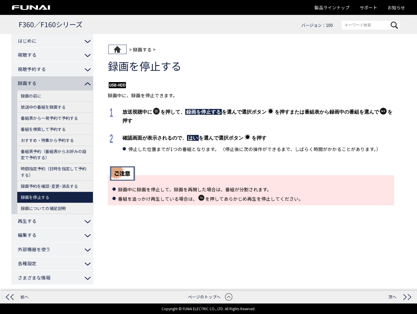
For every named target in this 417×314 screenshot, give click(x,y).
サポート (368, 7)
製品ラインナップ (331, 7)
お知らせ (396, 7)
